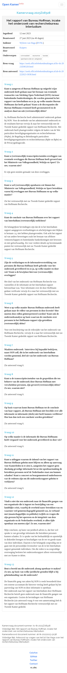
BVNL (40, 43)
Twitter (33, 660)
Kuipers (23, 47)
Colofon (33, 653)
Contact (34, 664)
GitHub (33, 656)
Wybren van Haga (28, 43)
